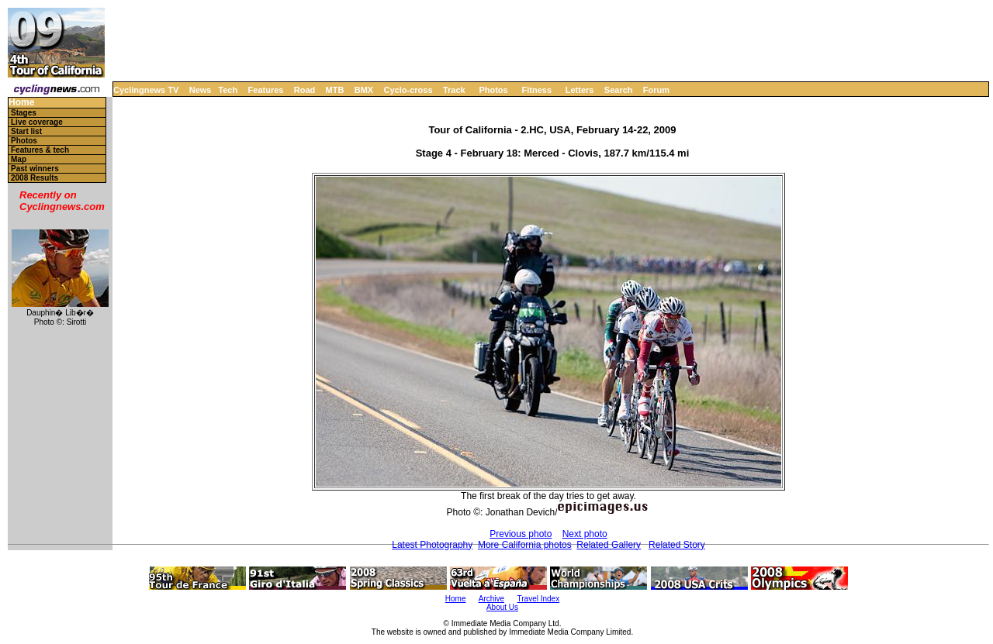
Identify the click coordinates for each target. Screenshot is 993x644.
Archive (491, 598)
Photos (493, 90)
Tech (227, 90)
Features (266, 90)
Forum (656, 90)
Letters (580, 90)
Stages (23, 112)
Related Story (677, 544)
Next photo (584, 534)
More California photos (525, 544)
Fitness (536, 90)
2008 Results (34, 178)
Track (454, 90)
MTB (335, 90)
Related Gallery (608, 544)
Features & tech (40, 150)
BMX (364, 90)
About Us (502, 607)
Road (305, 90)
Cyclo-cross (408, 90)
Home (21, 103)
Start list (26, 131)
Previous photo (521, 534)
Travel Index (538, 598)
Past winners (35, 168)
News (200, 90)
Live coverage (37, 122)
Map (18, 159)
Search (618, 90)
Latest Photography (432, 544)
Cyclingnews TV (145, 90)
